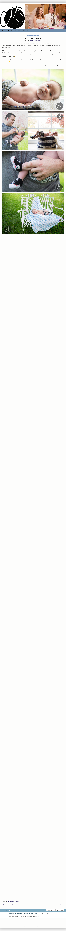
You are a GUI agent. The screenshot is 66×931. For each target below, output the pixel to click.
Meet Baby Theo (59, 904)
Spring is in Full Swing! (8, 904)
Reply (39, 916)
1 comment (5, 910)
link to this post (51, 910)
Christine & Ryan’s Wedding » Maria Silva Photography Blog (23, 913)
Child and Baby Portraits (35, 40)
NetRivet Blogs (46, 926)
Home (2, 30)
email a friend (60, 910)
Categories (18, 30)
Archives (25, 30)
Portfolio (9, 30)
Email (31, 30)
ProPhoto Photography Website (37, 926)
